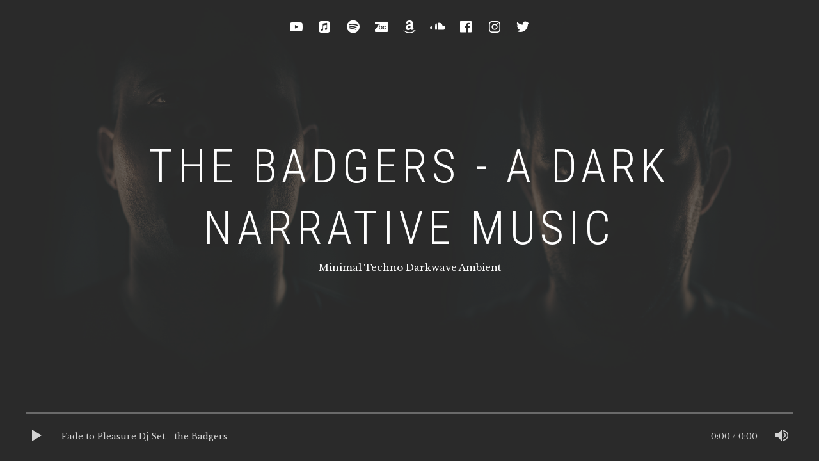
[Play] (37, 436)
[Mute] (781, 436)
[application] (409, 436)
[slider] (409, 416)
